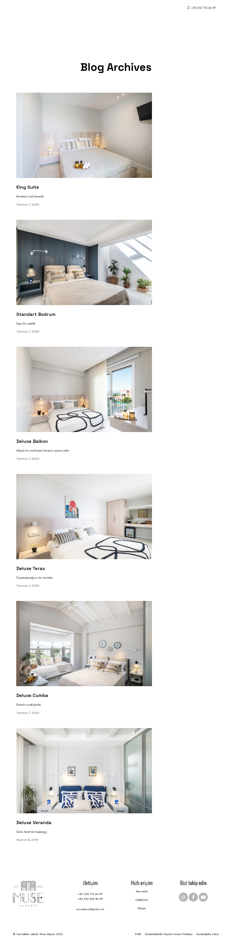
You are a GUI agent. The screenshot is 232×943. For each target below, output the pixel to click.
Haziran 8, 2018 (27, 840)
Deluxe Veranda (33, 822)
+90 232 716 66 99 (203, 8)
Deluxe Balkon (32, 441)
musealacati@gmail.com (90, 909)
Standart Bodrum (35, 314)
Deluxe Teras (30, 568)
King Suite (27, 187)
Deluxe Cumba (32, 695)
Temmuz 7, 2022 (27, 204)
